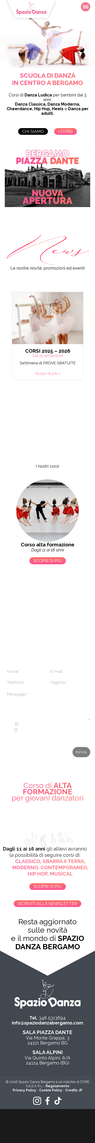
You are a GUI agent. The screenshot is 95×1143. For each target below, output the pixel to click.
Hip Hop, (42, 108)
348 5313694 (47, 1018)
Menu (86, 4)
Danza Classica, (30, 104)
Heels (58, 108)
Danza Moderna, (64, 104)
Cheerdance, (20, 108)
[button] (5, 348)
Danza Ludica (38, 94)
